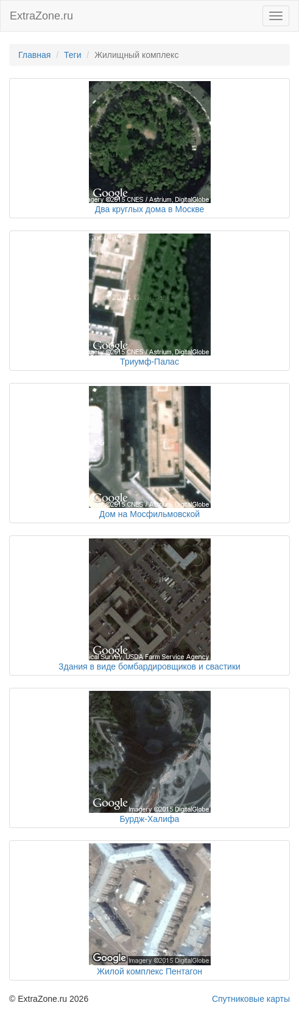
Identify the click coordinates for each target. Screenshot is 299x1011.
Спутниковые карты (251, 999)
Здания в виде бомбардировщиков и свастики (149, 666)
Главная (34, 55)
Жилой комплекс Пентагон (149, 971)
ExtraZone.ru (41, 16)
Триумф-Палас (149, 361)
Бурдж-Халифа (150, 819)
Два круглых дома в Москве (150, 209)
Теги (72, 55)
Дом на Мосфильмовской (149, 514)
